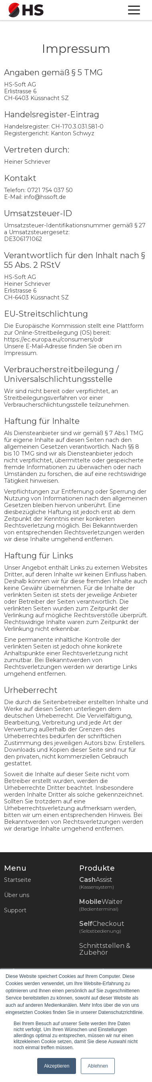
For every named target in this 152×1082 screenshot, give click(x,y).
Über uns (16, 895)
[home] (24, 10)
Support (15, 910)
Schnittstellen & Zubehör (104, 949)
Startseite (17, 879)
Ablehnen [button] (98, 1066)
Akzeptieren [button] (56, 1066)
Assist (100, 883)
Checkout (106, 927)
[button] (134, 10)
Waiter (105, 905)
